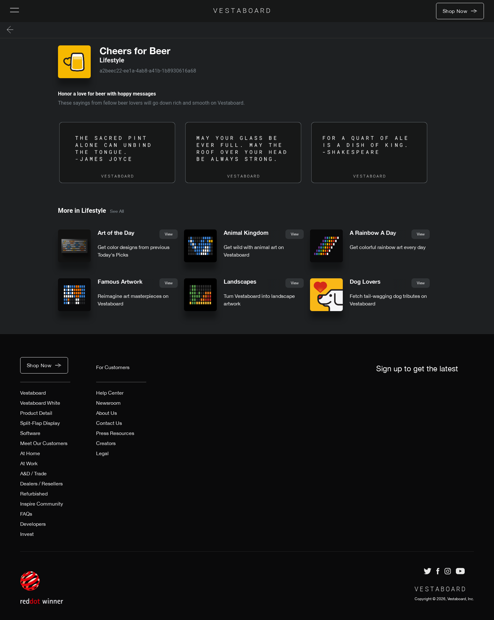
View (169, 234)
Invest (27, 534)
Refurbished (34, 493)
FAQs (26, 514)
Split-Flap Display (40, 423)
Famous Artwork (120, 281)
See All (117, 211)
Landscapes (240, 281)
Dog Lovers (365, 281)
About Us (106, 413)
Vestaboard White (40, 403)
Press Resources (115, 433)
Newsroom (108, 403)
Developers (33, 524)
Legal (102, 453)
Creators (106, 443)
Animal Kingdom (246, 232)
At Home (30, 453)
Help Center (109, 393)
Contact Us (109, 423)
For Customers (112, 367)
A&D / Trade (33, 473)
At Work (28, 463)
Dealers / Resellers (41, 483)
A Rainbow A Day (373, 232)
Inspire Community (41, 504)
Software (30, 433)
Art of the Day (116, 232)
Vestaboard (33, 393)
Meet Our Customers (43, 443)
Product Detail (36, 413)
